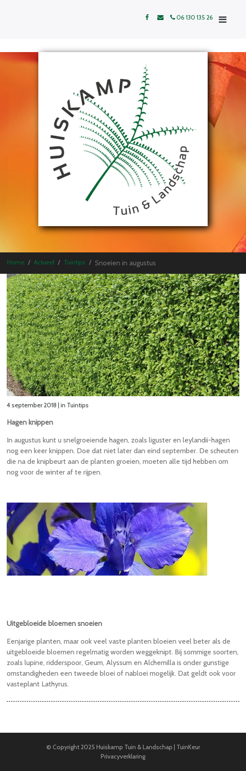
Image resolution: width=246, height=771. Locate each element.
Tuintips (75, 262)
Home (16, 262)
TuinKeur (188, 747)
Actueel (44, 262)
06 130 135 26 (191, 17)
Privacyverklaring (123, 756)
